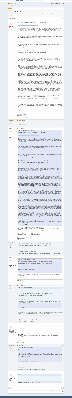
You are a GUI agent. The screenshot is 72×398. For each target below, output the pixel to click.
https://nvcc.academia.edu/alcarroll (21, 113)
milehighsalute (12, 242)
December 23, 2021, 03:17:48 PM (21, 120)
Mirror (11, 128)
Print (62, 18)
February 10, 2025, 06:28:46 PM (21, 257)
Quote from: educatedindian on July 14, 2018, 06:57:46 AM (26, 130)
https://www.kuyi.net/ (20, 280)
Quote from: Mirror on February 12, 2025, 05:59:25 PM (26, 347)
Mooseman (12, 120)
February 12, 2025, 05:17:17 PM (21, 285)
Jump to (51, 391)
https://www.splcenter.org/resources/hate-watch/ (23, 237)
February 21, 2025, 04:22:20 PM (21, 345)
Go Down (10, 18)
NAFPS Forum (12, 3)
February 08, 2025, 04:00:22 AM (21, 128)
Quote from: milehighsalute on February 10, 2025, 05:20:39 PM (27, 259)
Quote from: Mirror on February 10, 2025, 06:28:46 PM (26, 287)
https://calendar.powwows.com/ (21, 238)
